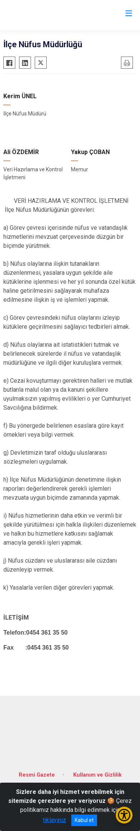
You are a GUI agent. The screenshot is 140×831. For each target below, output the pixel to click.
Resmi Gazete (37, 775)
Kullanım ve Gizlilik (97, 775)
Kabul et (84, 820)
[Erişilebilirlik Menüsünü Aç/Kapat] (124, 815)
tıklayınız (54, 820)
